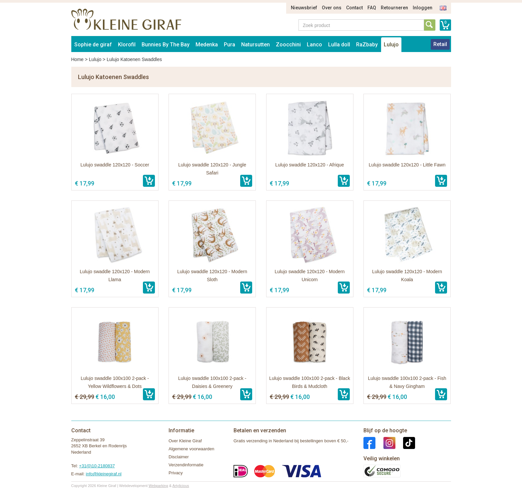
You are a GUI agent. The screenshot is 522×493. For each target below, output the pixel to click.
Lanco (314, 44)
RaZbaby (367, 44)
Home (77, 59)
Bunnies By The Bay (166, 44)
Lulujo (391, 44)
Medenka (207, 44)
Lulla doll (339, 44)
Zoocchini (288, 44)
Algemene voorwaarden (191, 448)
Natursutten (255, 44)
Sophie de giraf (93, 44)
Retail (440, 44)
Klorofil (127, 44)
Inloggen (422, 7)
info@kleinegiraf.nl (104, 473)
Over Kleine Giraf (185, 440)
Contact (354, 7)
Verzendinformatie (186, 464)
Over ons (331, 7)
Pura (229, 44)
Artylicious (180, 486)
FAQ (371, 7)
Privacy (176, 472)
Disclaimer (179, 456)
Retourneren (394, 7)
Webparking (158, 486)
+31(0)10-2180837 (97, 465)
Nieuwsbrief (304, 7)
